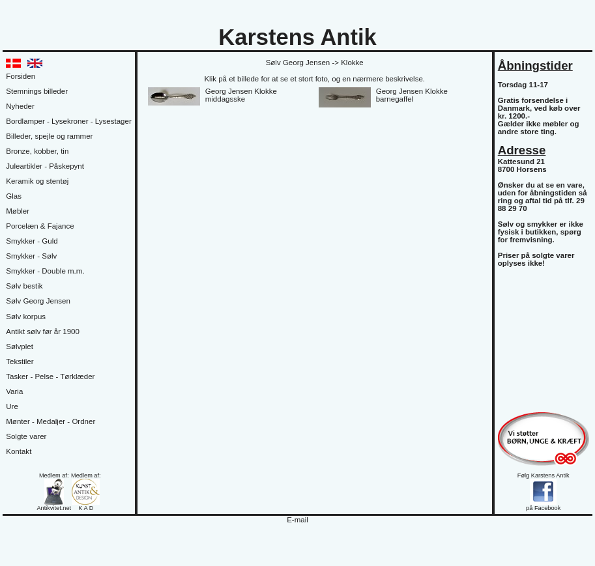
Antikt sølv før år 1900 (43, 331)
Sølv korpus (26, 316)
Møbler (17, 211)
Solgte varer (26, 436)
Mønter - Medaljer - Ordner (50, 421)
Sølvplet (19, 346)
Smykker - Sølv (31, 256)
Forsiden (20, 76)
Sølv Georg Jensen (38, 301)
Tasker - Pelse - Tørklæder (50, 376)
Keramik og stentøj (37, 181)
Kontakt (18, 451)
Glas (14, 196)
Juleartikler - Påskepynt (45, 166)
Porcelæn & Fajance (40, 226)
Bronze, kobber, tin (37, 151)
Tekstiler (19, 361)
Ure (12, 406)
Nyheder (20, 106)
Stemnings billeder (37, 91)
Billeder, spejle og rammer (49, 136)
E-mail (297, 520)
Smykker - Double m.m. (45, 271)
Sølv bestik (24, 286)
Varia (14, 391)
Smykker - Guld (31, 241)
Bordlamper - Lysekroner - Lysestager (68, 121)
